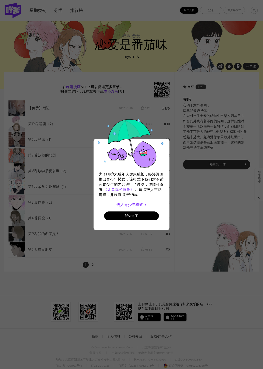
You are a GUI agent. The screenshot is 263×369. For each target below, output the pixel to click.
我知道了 (131, 216)
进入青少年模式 (132, 205)
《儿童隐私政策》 (119, 189)
